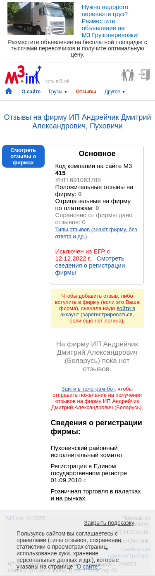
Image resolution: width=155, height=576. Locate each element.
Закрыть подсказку (109, 522)
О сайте (31, 92)
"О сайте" (87, 566)
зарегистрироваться (107, 314)
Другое (115, 92)
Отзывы (86, 92)
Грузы (58, 92)
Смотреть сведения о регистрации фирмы (90, 265)
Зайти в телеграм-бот (88, 389)
